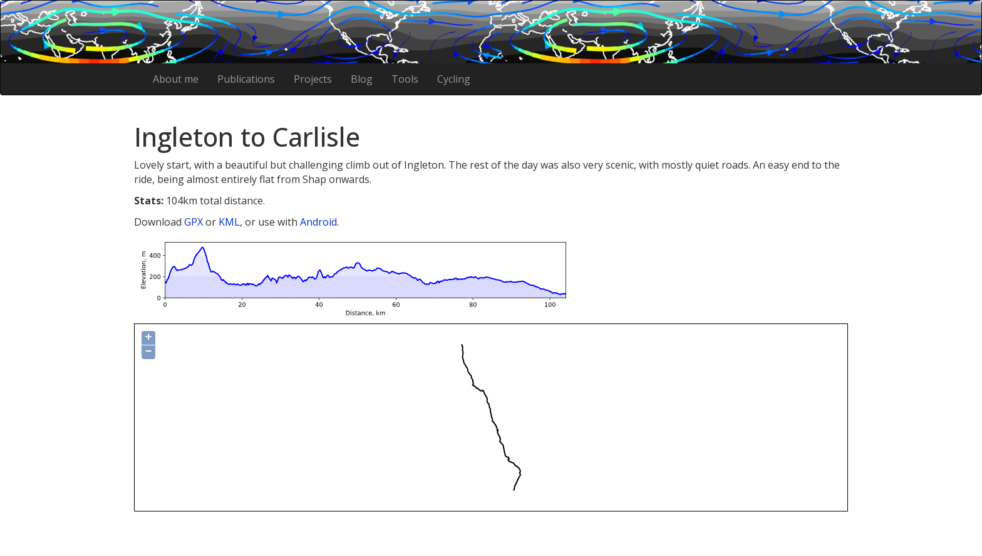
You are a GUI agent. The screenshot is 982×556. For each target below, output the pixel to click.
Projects (313, 79)
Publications (246, 79)
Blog (362, 79)
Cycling (453, 79)
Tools (404, 79)
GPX (193, 222)
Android (318, 222)
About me (176, 79)
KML (229, 222)
